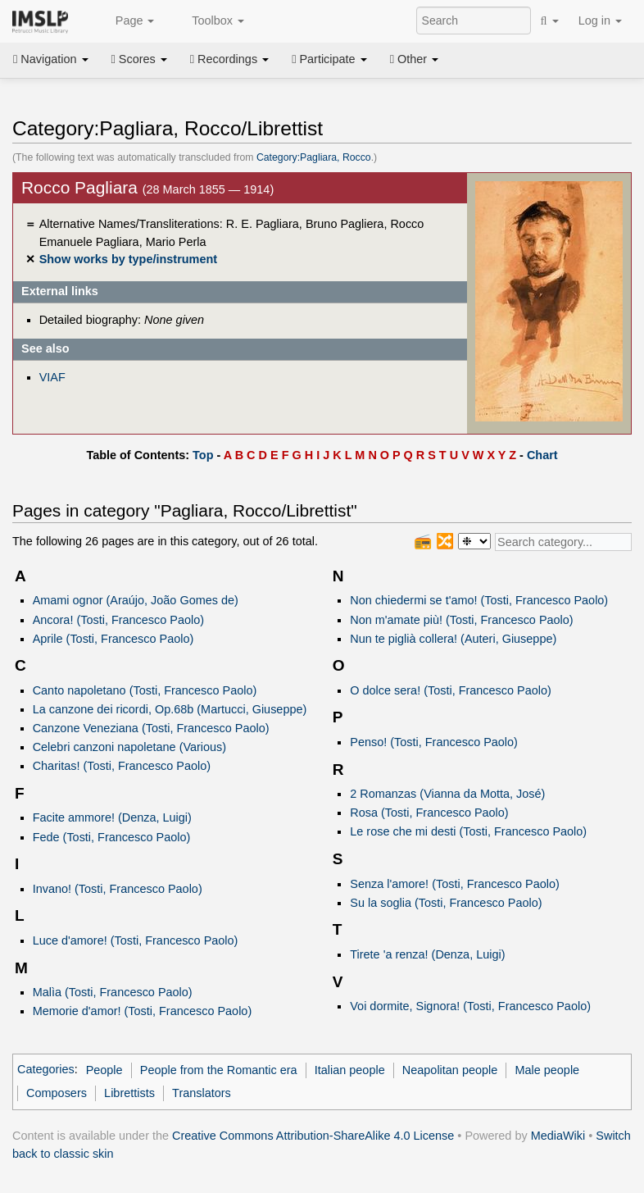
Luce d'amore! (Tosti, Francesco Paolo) (135, 940)
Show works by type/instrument (128, 259)
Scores (139, 59)
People (104, 1070)
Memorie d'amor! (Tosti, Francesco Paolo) (142, 1011)
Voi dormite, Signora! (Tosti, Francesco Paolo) (470, 1006)
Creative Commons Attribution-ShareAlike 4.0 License (313, 1135)
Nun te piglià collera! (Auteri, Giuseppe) (453, 638)
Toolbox (209, 21)
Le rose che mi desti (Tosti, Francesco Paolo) (468, 831)
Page (126, 21)
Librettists (129, 1093)
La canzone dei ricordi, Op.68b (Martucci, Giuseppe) (170, 709)
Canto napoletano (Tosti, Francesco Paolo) (145, 690)
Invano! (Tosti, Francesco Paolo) (117, 888)
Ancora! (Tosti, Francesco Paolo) (118, 619)
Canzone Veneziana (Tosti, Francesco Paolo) (151, 728)
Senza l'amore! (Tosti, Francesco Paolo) (455, 883)
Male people (547, 1070)
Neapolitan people (449, 1070)
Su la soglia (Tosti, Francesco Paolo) (446, 902)
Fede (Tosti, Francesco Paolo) (112, 837)
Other (414, 59)
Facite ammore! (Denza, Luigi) (112, 817)
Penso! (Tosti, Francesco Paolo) (434, 742)
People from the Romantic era (218, 1070)
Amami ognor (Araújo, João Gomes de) (135, 600)
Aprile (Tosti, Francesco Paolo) (113, 638)
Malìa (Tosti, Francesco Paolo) (113, 992)
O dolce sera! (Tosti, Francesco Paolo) (450, 690)
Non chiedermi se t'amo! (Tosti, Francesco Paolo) (479, 600)
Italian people (350, 1070)
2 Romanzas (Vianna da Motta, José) (447, 793)
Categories (46, 1070)
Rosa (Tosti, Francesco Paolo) (429, 812)
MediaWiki (558, 1135)
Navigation (50, 59)
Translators (201, 1093)
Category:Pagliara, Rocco (313, 157)
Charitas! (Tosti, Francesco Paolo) (122, 765)
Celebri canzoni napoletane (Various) (129, 747)
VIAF (52, 377)
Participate (329, 59)
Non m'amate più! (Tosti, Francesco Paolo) (461, 619)
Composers (56, 1093)
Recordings (229, 59)
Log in (600, 20)
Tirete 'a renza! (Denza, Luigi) (427, 954)
